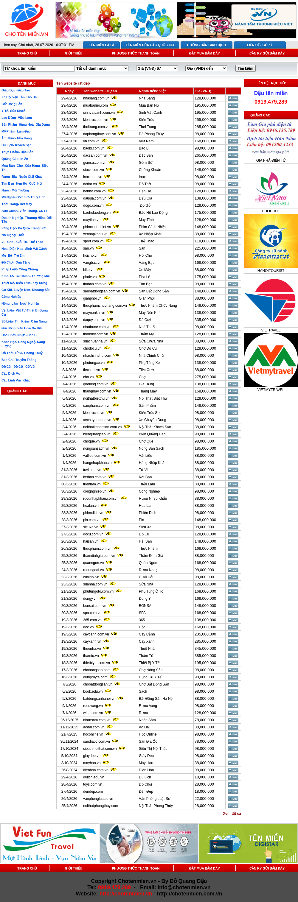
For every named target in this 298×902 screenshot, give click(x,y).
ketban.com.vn (94, 477)
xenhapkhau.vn (95, 234)
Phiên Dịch (147, 513)
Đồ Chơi (145, 784)
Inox (142, 177)
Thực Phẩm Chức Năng (158, 305)
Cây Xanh (147, 641)
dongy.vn (90, 598)
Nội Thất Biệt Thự (153, 398)
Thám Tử (146, 656)
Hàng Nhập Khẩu (153, 463)
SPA (142, 613)
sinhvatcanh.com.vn (99, 112)
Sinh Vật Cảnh (150, 112)
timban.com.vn (94, 284)
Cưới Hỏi (146, 577)
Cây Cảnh (147, 634)
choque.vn (91, 441)
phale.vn (90, 277)
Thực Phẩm (148, 548)
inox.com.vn (92, 177)
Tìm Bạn (146, 284)
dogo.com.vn (93, 205)
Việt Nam (146, 141)
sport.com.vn (93, 241)
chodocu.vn (92, 348)
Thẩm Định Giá (151, 556)
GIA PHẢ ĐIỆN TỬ (270, 160)
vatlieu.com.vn (94, 456)
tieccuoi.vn (91, 370)
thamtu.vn (91, 656)
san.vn (88, 248)
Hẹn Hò (145, 191)
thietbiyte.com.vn (96, 663)
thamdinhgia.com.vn (99, 556)
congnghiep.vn (94, 491)
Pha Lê (144, 277)
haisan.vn (90, 541)
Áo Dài (144, 727)
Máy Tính (146, 220)
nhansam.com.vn (96, 720)
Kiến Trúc (146, 120)
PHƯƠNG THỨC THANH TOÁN (135, 53)
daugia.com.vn (94, 198)
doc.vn (88, 627)
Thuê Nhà (147, 648)
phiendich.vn (93, 513)
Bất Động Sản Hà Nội (156, 699)
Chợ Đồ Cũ (148, 348)
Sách (143, 691)
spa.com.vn (92, 613)
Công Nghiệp (149, 491)
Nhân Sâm (147, 720)
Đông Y (145, 598)
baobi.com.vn (93, 148)
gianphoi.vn (92, 298)
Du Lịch (145, 777)
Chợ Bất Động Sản (154, 684)
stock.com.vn (93, 170)
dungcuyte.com (95, 677)
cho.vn (88, 377)
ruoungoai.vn (93, 570)
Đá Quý (145, 320)
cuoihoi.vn (91, 577)
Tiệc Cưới (146, 370)
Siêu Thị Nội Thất (153, 749)
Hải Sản (145, 541)
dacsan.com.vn (95, 155)
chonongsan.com (96, 670)
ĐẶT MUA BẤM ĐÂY (204, 53)
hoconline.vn (93, 734)
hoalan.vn (91, 506)
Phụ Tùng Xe (149, 363)
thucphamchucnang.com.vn (105, 305)
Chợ (142, 377)
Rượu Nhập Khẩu (153, 498)
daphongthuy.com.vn (99, 134)
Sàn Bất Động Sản (154, 291)
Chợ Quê (146, 441)
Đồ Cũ (144, 534)
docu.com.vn (93, 534)
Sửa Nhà (146, 584)
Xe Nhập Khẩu (150, 234)
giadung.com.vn (95, 384)
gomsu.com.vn (94, 163)
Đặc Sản (146, 155)
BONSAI (145, 606)
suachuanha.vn (95, 341)
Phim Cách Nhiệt (152, 227)
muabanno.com (95, 105)
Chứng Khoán (150, 170)
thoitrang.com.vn (96, 127)
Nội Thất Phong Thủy (156, 806)
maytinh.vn (91, 220)
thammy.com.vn (95, 334)
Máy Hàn (146, 763)
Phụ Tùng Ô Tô (151, 591)
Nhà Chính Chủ (151, 355)
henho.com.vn (94, 191)
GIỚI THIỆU (73, 53)
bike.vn (88, 270)
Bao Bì (144, 148)
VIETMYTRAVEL (270, 390)
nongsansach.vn (96, 448)
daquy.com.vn (94, 320)
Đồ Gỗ (144, 205)
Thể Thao (146, 241)
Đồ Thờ (145, 184)
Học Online (148, 734)
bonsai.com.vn (94, 606)
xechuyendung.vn (97, 420)
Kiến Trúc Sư (149, 413)
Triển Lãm (147, 484)
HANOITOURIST (270, 271)
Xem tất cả (232, 813)
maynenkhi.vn (94, 313)
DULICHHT (271, 211)
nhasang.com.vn (96, 98)
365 (142, 620)
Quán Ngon (148, 563)
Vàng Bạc (146, 263)
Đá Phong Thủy (151, 134)
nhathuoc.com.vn (96, 327)
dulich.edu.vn (93, 777)
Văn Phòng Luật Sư (154, 799)
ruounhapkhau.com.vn (101, 498)
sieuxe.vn (90, 527)
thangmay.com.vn (97, 391)
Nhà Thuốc (147, 327)
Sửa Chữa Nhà (151, 341)
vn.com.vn (91, 141)
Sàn (142, 248)
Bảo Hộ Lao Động (153, 213)
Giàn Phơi (147, 298)
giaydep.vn (91, 756)
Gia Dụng (146, 384)
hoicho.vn (90, 255)
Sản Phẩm (147, 406)
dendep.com (93, 791)
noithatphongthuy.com (100, 806)
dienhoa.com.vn (95, 770)
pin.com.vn (91, 520)
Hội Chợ (145, 255)
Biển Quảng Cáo (152, 434)
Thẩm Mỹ (146, 334)
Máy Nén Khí (149, 313)
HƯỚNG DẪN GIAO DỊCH (206, 45)
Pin (141, 520)
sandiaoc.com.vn (96, 741)
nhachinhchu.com (97, 355)
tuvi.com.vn (92, 470)
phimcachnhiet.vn (97, 227)
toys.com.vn (92, 784)
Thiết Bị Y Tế (149, 663)
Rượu (143, 713)
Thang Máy (148, 391)
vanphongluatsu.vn (98, 799)
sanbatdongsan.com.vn (101, 291)
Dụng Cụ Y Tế (150, 677)
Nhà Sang (147, 98)
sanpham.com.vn (96, 406)
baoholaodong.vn (97, 213)
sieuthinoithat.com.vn (100, 749)
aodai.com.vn (93, 727)
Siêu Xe (145, 527)
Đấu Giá (145, 198)
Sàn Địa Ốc (148, 741)
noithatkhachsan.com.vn (102, 427)
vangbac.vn (92, 263)
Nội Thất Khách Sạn (155, 427)
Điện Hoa (146, 770)
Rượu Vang (148, 706)
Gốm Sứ (146, 163)
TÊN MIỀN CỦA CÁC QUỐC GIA (150, 45)
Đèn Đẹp (146, 791)
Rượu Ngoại (148, 570)
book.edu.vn (93, 691)
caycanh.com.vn (96, 634)
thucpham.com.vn (97, 548)
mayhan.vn (92, 763)
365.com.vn (92, 620)
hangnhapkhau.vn (97, 463)
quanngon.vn (93, 563)
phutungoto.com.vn (98, 591)
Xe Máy (145, 270)
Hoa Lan (145, 506)
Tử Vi (143, 470)
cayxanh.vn (92, 641)
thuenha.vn (92, 648)
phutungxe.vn (94, 363)
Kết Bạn (145, 477)
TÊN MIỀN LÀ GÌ (101, 45)
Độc (142, 627)
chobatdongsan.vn (97, 684)
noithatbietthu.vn (96, 398)
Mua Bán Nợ (149, 105)
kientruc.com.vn (95, 120)
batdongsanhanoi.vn (99, 699)
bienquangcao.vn (96, 434)
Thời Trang (147, 127)
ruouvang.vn (93, 706)
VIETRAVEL (270, 330)
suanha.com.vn (95, 584)
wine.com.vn (93, 713)
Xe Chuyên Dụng (152, 420)
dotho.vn (90, 184)
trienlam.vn (92, 484)
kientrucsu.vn (93, 413)
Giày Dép (146, 756)
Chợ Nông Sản (150, 670)
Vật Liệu (145, 456)
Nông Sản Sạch (151, 448)
